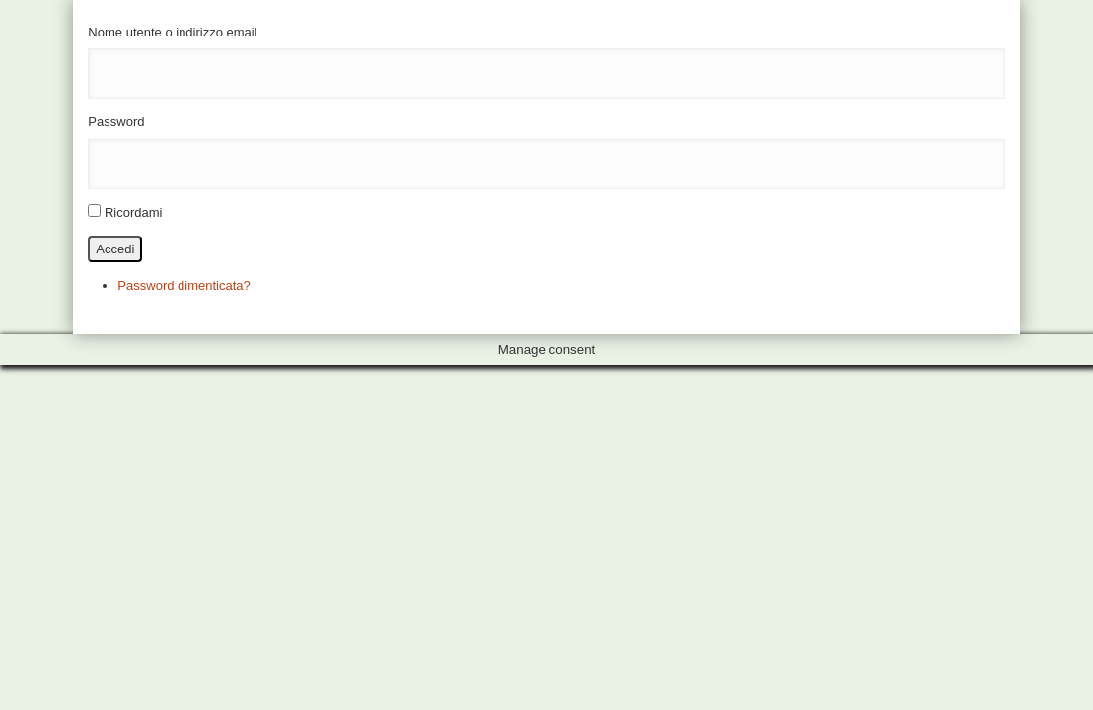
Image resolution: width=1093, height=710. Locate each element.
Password (116, 121)
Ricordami (134, 212)
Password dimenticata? (183, 285)
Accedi (115, 249)
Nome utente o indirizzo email (172, 32)
